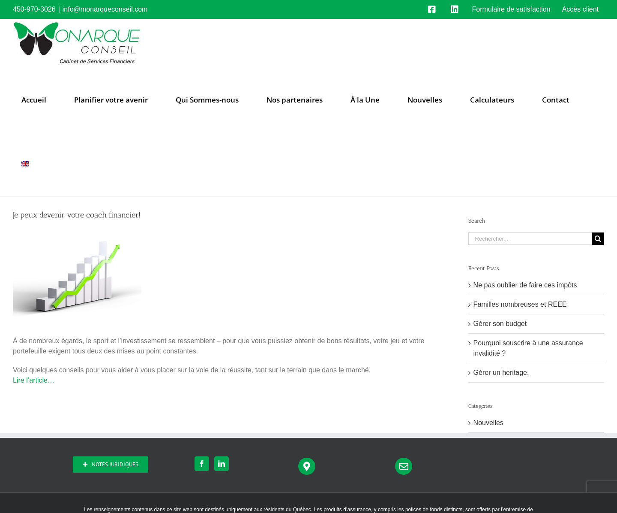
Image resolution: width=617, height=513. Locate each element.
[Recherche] (598, 238)
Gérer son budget (500, 323)
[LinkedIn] (221, 463)
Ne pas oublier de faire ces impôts (525, 285)
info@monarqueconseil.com (105, 9)
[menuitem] (25, 164)
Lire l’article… (33, 380)
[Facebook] (202, 463)
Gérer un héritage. (501, 372)
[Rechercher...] (530, 238)
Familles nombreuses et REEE (520, 304)
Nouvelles (488, 422)
